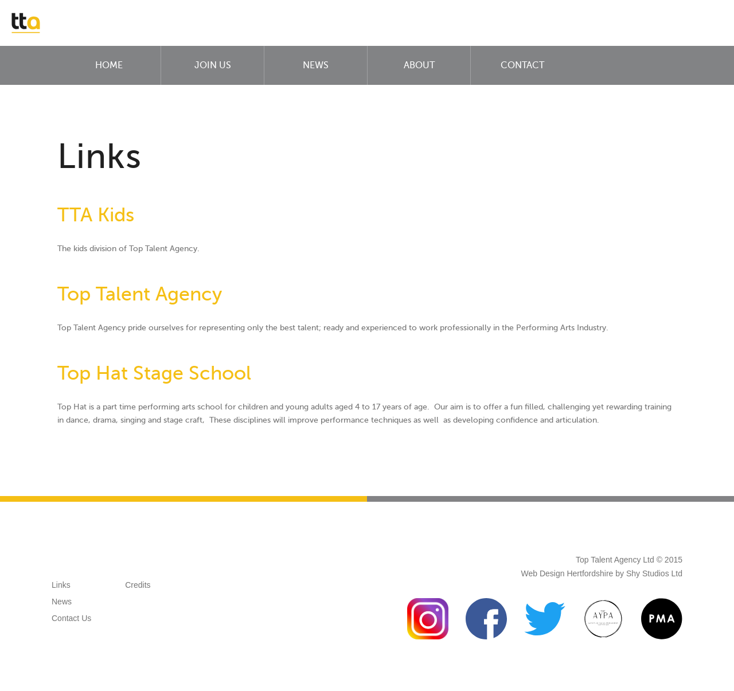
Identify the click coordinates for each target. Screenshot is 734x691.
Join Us (212, 65)
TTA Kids (95, 215)
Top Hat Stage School (154, 373)
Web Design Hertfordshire (567, 573)
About (419, 65)
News (316, 65)
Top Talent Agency (139, 294)
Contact (522, 65)
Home (109, 65)
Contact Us (71, 618)
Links (61, 585)
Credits (137, 585)
